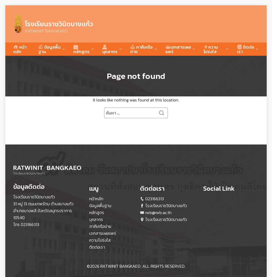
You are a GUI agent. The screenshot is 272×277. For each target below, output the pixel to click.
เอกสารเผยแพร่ (178, 49)
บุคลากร (109, 49)
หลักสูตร (81, 49)
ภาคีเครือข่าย (141, 49)
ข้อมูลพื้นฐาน (49, 49)
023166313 (30, 224)
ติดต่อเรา (245, 49)
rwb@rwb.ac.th (158, 212)
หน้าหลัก (20, 49)
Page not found (136, 76)
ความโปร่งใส (210, 49)
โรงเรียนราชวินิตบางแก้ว (166, 205)
